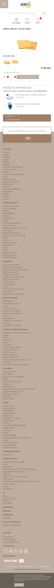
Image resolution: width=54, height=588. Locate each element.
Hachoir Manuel (9, 352)
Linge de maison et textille (12, 451)
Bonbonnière (8, 191)
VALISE (6, 287)
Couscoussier (8, 340)
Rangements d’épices (11, 274)
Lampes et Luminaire (11, 206)
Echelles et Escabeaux (11, 233)
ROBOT (6, 433)
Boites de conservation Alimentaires (16, 333)
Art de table (7, 149)
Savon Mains (8, 467)
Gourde (6, 199)
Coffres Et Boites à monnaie (13, 289)
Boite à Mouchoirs (9, 226)
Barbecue (7, 323)
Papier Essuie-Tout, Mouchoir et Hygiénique (19, 469)
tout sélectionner (40, 91)
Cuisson (6, 306)
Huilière (6, 196)
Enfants (6, 403)
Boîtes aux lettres (9, 253)
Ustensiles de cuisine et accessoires (15, 329)
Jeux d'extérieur (9, 408)
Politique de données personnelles (28, 566)
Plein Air (6, 496)
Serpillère (6, 474)
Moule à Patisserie (10, 355)
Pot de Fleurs (8, 245)
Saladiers (6, 165)
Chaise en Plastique (10, 448)
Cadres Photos (8, 218)
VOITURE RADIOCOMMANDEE (14, 425)
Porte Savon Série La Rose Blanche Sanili (30, 95)
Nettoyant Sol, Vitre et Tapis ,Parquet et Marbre (21, 481)
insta (26, 551)
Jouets (5, 440)
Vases (5, 221)
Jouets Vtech (8, 421)
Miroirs (5, 379)
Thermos (6, 187)
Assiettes (6, 157)
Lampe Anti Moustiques (12, 326)
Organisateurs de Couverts (13, 294)
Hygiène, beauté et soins (12, 313)
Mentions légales (9, 539)
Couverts (6, 160)
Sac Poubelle (8, 479)
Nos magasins (8, 537)
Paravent (6, 240)
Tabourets (7, 396)
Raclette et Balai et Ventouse (14, 472)
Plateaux (6, 162)
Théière (6, 172)
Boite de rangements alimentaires (16, 270)
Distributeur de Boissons (12, 189)
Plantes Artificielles (10, 243)
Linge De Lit (7, 455)
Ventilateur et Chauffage (12, 321)
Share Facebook (5, 83)
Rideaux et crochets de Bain (13, 377)
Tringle (5, 250)
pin (16, 551)
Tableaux (6, 216)
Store (5, 248)
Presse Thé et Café (10, 350)
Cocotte (6, 335)
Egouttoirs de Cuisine (11, 279)
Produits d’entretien (10, 459)
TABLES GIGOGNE (10, 257)
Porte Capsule (8, 282)
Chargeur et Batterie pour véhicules (16, 438)
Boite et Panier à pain (11, 182)
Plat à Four (7, 362)
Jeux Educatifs (8, 411)
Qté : (4, 77)
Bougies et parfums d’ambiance (15, 228)
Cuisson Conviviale (10, 308)
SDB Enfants (8, 416)
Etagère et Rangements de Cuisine (16, 360)
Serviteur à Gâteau (10, 169)
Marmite (6, 338)
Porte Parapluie (9, 284)
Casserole (7, 345)
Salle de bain (7, 368)
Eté (4, 493)
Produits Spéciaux (10, 484)
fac (6, 551)
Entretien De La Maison (12, 311)
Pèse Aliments (8, 318)
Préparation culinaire (11, 304)
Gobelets (6, 194)
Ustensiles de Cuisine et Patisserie (16, 365)
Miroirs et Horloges (10, 209)
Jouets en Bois (8, 406)
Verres (5, 155)
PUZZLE (6, 423)
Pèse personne (9, 386)
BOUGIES (6, 518)
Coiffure (6, 316)
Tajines (5, 177)
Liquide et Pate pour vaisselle (14, 462)
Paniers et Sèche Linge (12, 382)
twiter (11, 551)
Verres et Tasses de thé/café (14, 174)
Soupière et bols (9, 179)
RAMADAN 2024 (8, 507)
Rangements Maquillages (12, 267)
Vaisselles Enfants (10, 413)
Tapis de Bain (8, 374)
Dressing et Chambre (11, 265)
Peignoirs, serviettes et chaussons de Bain (19, 389)
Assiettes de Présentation (13, 167)
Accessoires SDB (9, 372)
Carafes (6, 152)
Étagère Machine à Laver (12, 391)
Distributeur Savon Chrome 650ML (27, 104)
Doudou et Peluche (10, 443)
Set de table (8, 184)
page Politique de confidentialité (40, 578)
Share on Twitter (9, 83)
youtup (21, 551)
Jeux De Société (9, 445)
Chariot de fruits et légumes (13, 277)
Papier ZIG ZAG (9, 399)
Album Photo (8, 292)
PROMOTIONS (7, 511)
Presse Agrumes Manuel (12, 347)
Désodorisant (8, 489)
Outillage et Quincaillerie (12, 522)
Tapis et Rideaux (9, 213)
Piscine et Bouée (9, 498)
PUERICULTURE (9, 428)
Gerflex (6, 238)
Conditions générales (11, 542)
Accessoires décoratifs (11, 223)
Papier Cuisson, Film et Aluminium (15, 477)
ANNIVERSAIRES (8, 515)
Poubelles (6, 384)
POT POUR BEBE (9, 435)
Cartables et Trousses (11, 418)
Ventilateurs (7, 503)
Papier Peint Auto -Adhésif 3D (14, 235)
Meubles (6, 211)
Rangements (7, 261)
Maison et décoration (10, 203)
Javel (5, 464)
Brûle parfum (8, 231)
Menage (6, 486)
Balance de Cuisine (10, 357)
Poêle (5, 343)
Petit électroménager (10, 298)
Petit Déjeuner (8, 301)
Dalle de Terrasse (9, 255)
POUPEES (7, 430)
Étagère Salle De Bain (11, 394)
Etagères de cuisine (10, 272)
